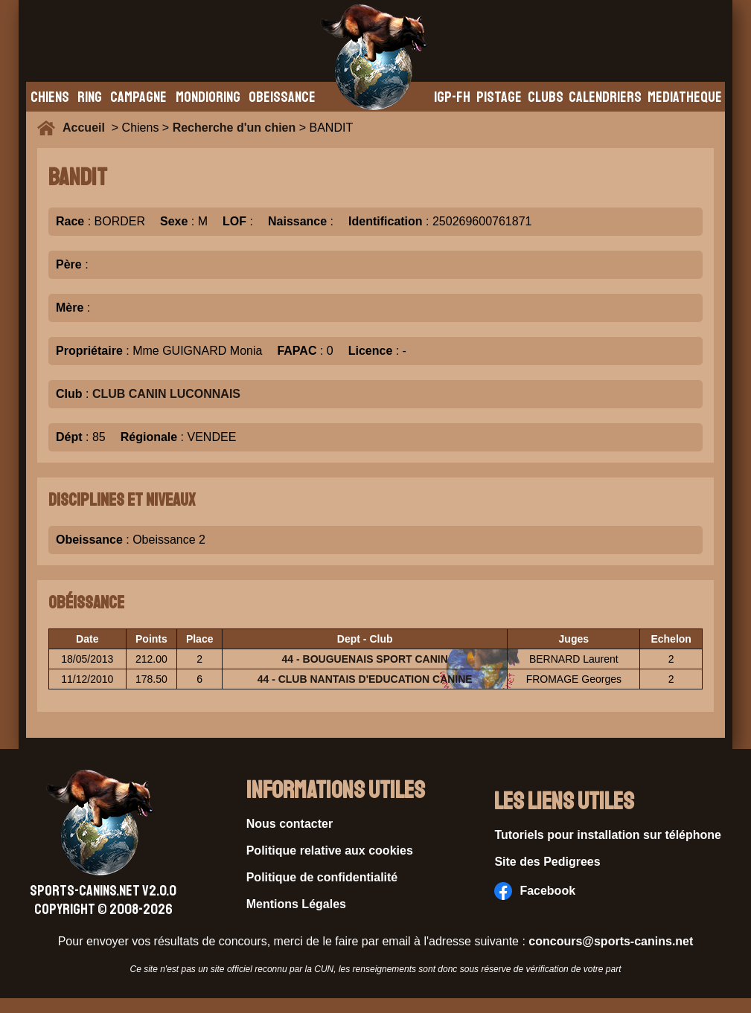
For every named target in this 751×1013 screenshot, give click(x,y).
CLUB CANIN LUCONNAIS (166, 393)
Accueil (87, 127)
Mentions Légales (296, 904)
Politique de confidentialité (322, 877)
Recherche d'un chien (234, 127)
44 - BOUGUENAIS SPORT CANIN (365, 659)
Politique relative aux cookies (329, 850)
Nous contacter (289, 823)
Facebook (534, 891)
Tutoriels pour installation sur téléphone (607, 835)
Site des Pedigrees (547, 861)
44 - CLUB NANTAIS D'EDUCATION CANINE (365, 679)
